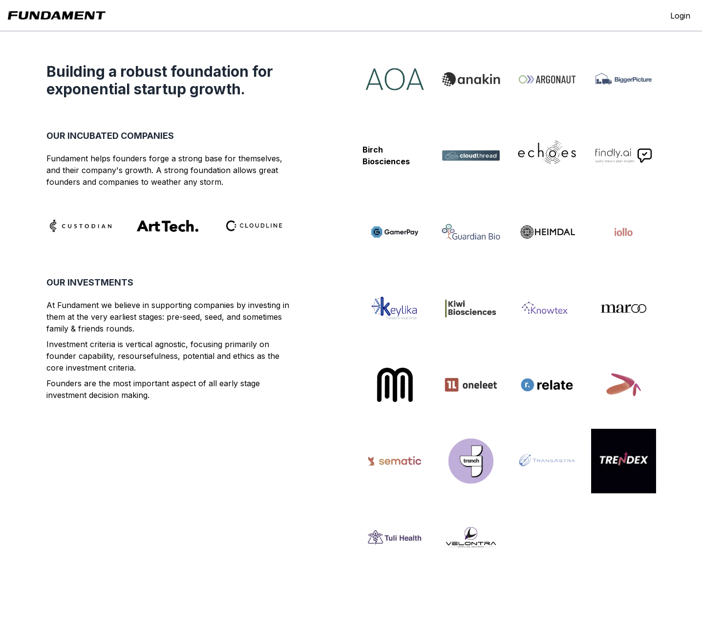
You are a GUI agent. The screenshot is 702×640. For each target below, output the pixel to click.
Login (680, 16)
